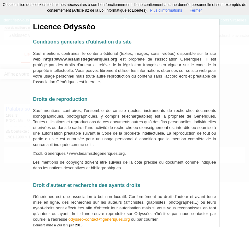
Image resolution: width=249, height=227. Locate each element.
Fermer (196, 10)
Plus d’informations (166, 10)
